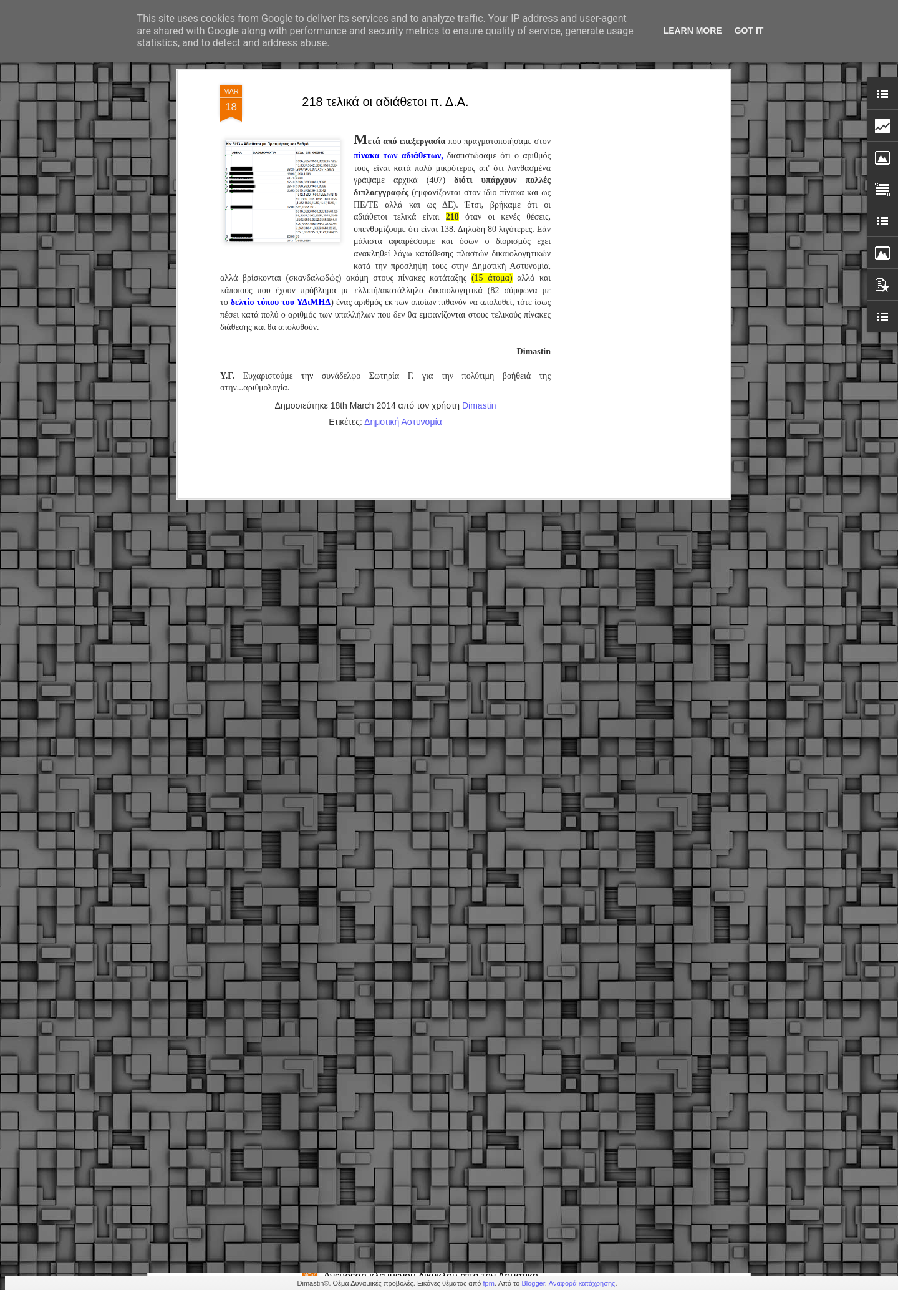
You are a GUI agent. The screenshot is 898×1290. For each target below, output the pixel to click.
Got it (749, 31)
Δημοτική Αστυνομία (403, 205)
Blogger (532, 1283)
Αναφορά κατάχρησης (582, 1283)
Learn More (693, 31)
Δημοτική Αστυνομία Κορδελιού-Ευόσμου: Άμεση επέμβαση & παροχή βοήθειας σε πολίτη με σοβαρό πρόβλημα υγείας (438, 1004)
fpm (488, 1283)
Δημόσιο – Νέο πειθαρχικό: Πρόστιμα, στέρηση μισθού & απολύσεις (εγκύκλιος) (427, 1140)
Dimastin (479, 189)
